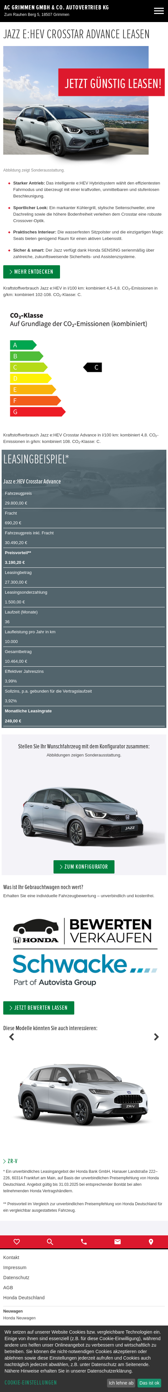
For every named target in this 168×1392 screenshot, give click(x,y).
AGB (8, 1287)
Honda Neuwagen (19, 1318)
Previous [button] (11, 1036)
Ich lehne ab (121, 1383)
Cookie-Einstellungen (31, 1383)
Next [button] (157, 1036)
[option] (84, 1101)
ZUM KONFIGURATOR (86, 867)
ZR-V (13, 1161)
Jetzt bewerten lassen (41, 1008)
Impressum (15, 1267)
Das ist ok (149, 1383)
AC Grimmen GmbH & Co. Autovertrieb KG (56, 7)
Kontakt (11, 1257)
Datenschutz (16, 1277)
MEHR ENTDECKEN (33, 272)
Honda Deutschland (24, 1297)
